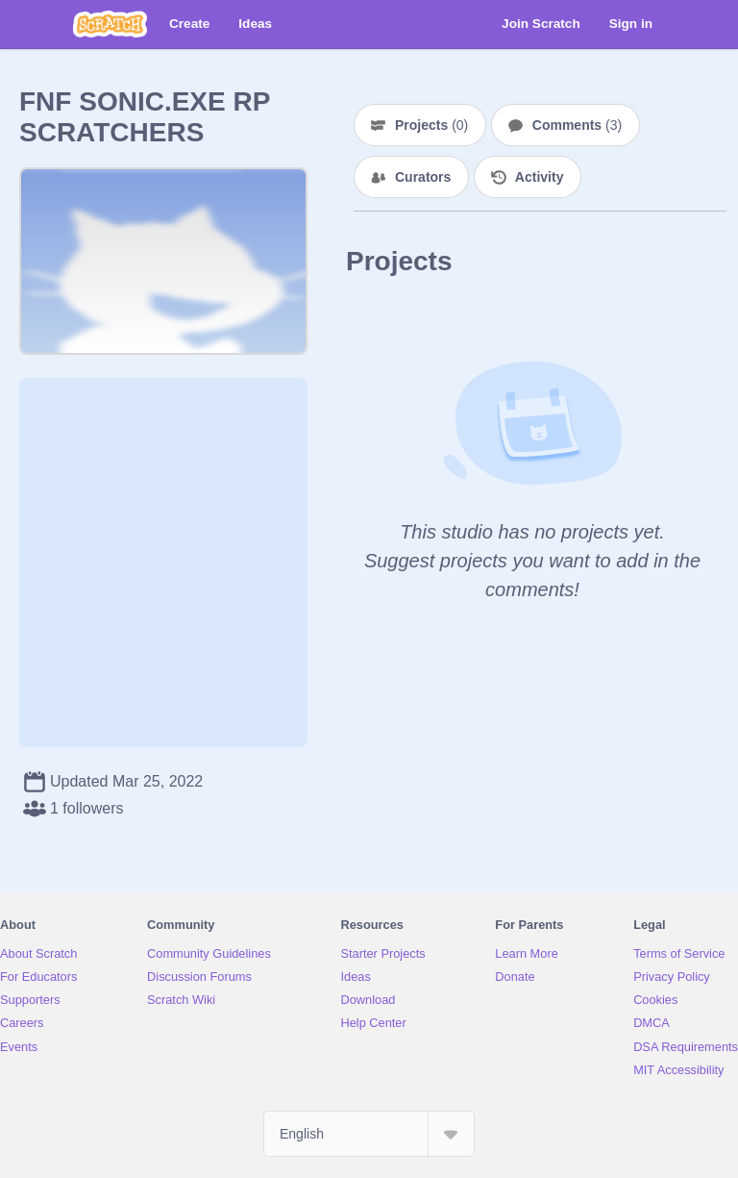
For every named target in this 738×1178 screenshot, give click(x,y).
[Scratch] (110, 24)
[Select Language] (369, 1134)
